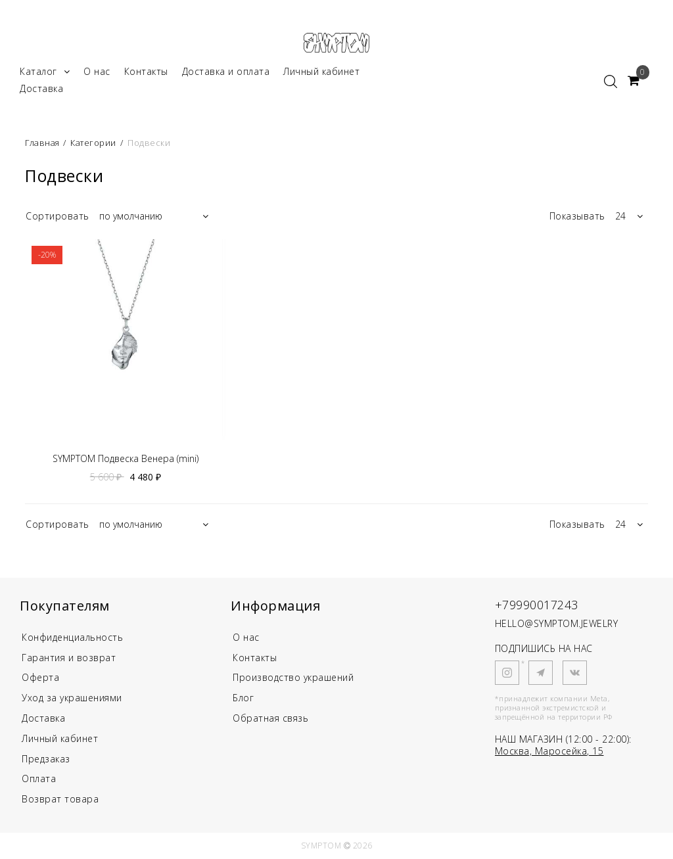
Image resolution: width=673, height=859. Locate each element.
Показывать (577, 216)
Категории (93, 143)
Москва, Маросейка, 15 (549, 751)
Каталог (45, 71)
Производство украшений (293, 677)
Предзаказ (46, 759)
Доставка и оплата (226, 71)
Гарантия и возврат (69, 657)
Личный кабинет (321, 71)
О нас (96, 71)
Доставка (41, 88)
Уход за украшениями (72, 697)
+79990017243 (536, 605)
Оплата (39, 778)
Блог (243, 697)
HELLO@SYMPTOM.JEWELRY (556, 623)
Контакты (146, 71)
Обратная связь (270, 718)
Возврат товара (60, 799)
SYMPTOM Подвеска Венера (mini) (125, 459)
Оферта (40, 677)
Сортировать (57, 216)
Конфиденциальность (72, 637)
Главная (43, 143)
